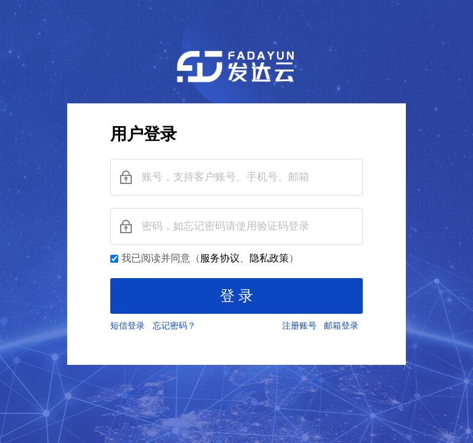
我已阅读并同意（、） (210, 258)
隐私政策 (269, 258)
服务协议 (220, 258)
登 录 (236, 296)
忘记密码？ (176, 325)
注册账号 (301, 325)
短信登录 (129, 325)
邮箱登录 (343, 325)
